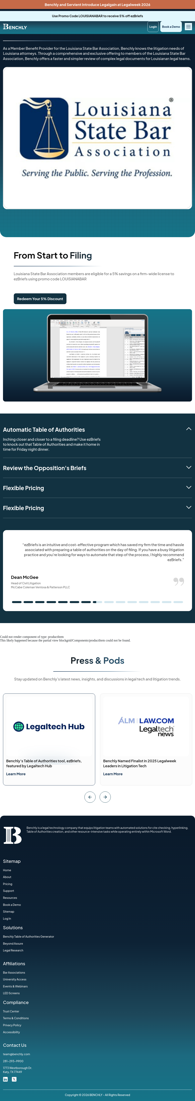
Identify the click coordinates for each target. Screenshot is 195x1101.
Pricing (7, 884)
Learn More (16, 773)
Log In (7, 918)
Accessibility (11, 1032)
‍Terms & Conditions (16, 1018)
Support (8, 890)
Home (7, 870)
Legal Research (13, 950)
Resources (10, 897)
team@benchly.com (16, 1054)
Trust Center (11, 1011)
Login (153, 26)
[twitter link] (14, 1079)
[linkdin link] (5, 1079)
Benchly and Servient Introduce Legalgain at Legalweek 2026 (97, 4)
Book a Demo (171, 26)
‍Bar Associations (14, 972)
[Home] (15, 26)
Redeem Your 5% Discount (40, 298)
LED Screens (11, 993)
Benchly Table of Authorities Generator (28, 936)
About (7, 877)
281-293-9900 (13, 1061)
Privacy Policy (12, 1025)
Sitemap (8, 911)
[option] (49, 739)
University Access (14, 979)
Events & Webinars (15, 986)
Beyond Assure (13, 943)
